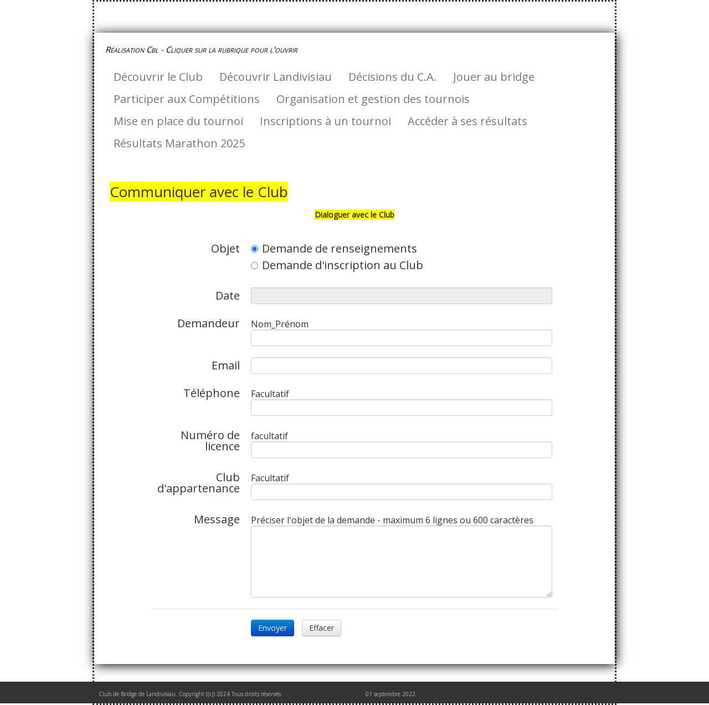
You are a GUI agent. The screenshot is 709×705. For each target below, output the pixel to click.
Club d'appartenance (198, 482)
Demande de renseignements (334, 248)
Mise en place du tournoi (178, 121)
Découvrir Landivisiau (275, 76)
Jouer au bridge (494, 76)
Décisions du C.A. (392, 76)
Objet (225, 247)
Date (227, 294)
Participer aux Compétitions (187, 98)
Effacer (321, 627)
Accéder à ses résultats (467, 121)
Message (217, 518)
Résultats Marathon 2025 (179, 143)
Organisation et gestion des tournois (373, 98)
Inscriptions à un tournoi (325, 121)
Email (226, 364)
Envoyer (272, 627)
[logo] (205, 49)
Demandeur (208, 322)
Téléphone (211, 392)
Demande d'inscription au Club (337, 265)
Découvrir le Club (158, 76)
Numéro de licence (210, 440)
